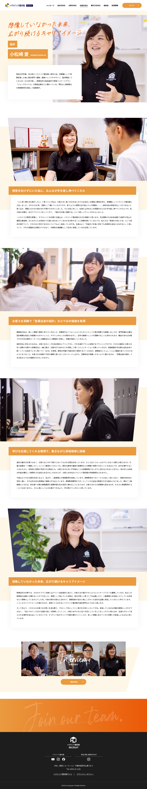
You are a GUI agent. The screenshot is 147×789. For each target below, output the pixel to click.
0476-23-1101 (75, 769)
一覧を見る (73, 682)
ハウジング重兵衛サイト (63, 774)
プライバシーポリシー (85, 774)
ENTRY (131, 5)
